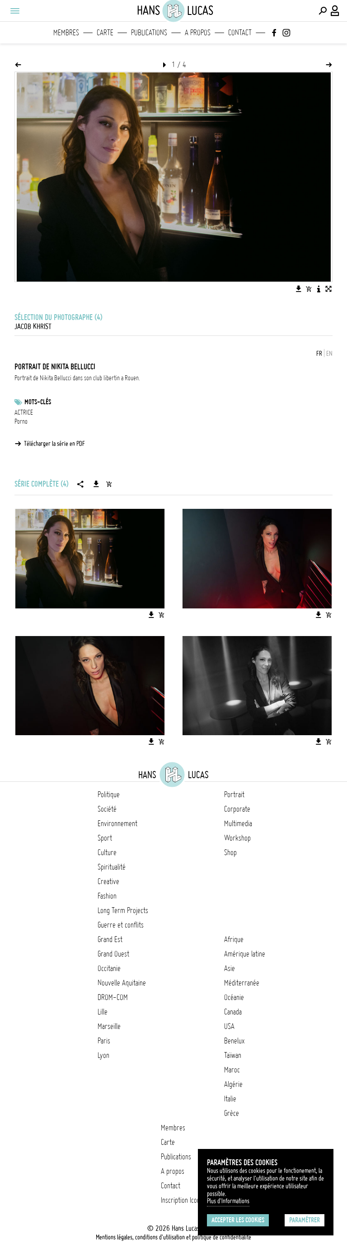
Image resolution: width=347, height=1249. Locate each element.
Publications (149, 32)
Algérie (233, 1084)
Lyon (103, 1055)
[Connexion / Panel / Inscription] (335, 11)
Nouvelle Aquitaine (122, 982)
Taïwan (232, 1055)
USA (229, 1026)
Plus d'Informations (228, 1201)
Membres (66, 32)
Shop (230, 852)
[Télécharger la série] (96, 484)
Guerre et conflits (121, 924)
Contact (240, 32)
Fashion (107, 895)
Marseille (109, 1026)
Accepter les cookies (237, 1220)
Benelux (234, 1040)
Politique (109, 794)
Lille (103, 1011)
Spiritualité (112, 866)
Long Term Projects (123, 910)
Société (107, 809)
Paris (104, 1040)
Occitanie (109, 968)
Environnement (117, 823)
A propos (198, 32)
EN (329, 353)
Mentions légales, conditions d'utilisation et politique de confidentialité (173, 1237)
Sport (105, 837)
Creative (108, 881)
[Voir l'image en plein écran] (328, 289)
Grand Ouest (113, 953)
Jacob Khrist (33, 326)
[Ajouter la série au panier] (109, 484)
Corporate (237, 809)
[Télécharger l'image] (299, 289)
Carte (105, 32)
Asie (229, 968)
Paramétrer (304, 1220)
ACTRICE (23, 412)
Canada (233, 1011)
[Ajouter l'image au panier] (309, 289)
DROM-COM (113, 997)
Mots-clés (37, 402)
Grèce (231, 1113)
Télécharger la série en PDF (54, 444)
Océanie (234, 997)
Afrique (234, 939)
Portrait (234, 794)
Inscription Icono (182, 1200)
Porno (21, 421)
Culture (107, 852)
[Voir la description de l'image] (318, 289)
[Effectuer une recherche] (322, 11)
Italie (230, 1098)
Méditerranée (241, 982)
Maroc (232, 1069)
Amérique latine (244, 953)
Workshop (237, 837)
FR (319, 353)
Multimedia (238, 823)
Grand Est (110, 939)
